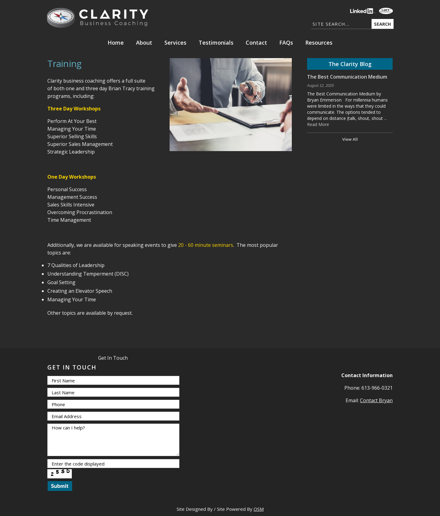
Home (116, 42)
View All (350, 139)
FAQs (286, 42)
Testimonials (216, 42)
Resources (318, 42)
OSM (259, 509)
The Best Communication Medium (347, 76)
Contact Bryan (376, 400)
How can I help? (113, 440)
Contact (256, 42)
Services (175, 42)
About (144, 42)
